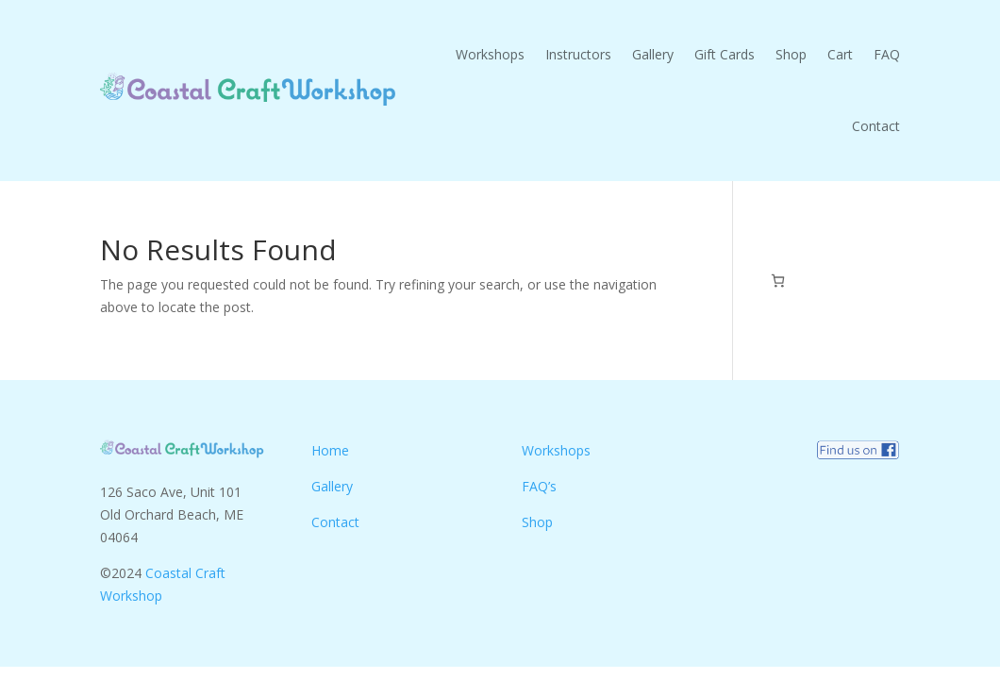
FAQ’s (539, 486)
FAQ (887, 54)
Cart (840, 54)
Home (330, 450)
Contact (876, 126)
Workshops (490, 54)
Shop (791, 54)
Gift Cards (724, 54)
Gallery (653, 54)
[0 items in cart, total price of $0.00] (777, 280)
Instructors (578, 54)
